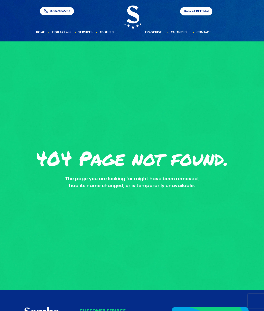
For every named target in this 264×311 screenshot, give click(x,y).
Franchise (153, 32)
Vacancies (179, 32)
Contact (204, 32)
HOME (40, 32)
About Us (107, 32)
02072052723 (57, 11)
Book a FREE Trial (196, 11)
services (85, 32)
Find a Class (61, 32)
